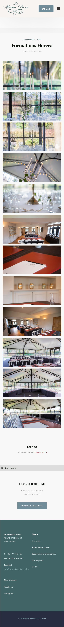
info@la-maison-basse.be (16, 569)
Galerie (35, 566)
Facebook (8, 587)
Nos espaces (37, 560)
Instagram (9, 593)
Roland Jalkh (40, 452)
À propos (36, 541)
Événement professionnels (44, 554)
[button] (58, 8)
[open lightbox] (32, 75)
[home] (15, 8)
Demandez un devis (32, 505)
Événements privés (40, 547)
